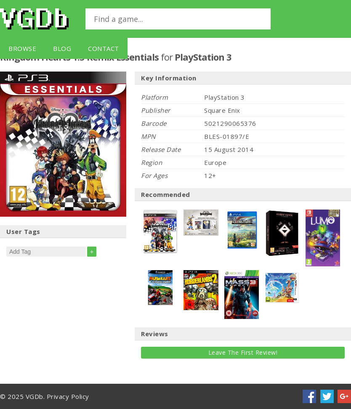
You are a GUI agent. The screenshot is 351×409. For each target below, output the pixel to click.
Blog (62, 48)
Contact (103, 48)
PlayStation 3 (203, 56)
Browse (22, 48)
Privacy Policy (68, 396)
